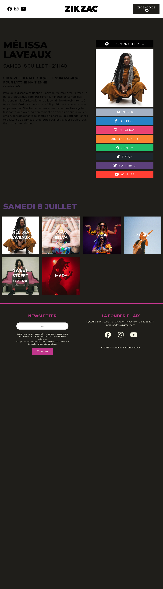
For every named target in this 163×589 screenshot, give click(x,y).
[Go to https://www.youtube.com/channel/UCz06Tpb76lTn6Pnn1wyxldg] (133, 333)
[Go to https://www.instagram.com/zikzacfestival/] (120, 333)
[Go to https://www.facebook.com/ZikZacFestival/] (108, 333)
